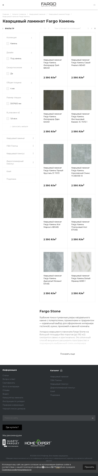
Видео (6, 394)
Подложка (11, 179)
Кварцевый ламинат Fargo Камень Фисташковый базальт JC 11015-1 (80, 118)
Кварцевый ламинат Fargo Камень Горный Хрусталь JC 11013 (53, 170)
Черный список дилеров (14, 409)
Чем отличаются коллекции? (67, 28)
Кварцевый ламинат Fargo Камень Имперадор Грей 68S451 (53, 64)
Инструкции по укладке (14, 401)
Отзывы (6, 390)
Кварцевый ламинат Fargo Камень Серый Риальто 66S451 (80, 62)
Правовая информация (13, 405)
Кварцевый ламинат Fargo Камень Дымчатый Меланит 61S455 (53, 280)
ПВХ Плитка (20, 146)
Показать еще (67, 354)
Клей (9, 171)
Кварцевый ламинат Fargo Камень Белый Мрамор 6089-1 (80, 278)
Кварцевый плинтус (20, 153)
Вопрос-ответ (9, 379)
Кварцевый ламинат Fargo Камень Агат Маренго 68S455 (53, 224)
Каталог (54, 370)
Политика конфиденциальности (16, 469)
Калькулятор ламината (13, 397)
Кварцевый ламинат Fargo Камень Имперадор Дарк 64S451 (53, 118)
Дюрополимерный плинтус (20, 162)
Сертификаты (9, 383)
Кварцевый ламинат (20, 138)
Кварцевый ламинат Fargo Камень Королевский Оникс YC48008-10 (80, 172)
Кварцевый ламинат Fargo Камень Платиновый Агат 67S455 (80, 226)
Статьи (6, 375)
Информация (10, 370)
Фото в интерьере (11, 386)
